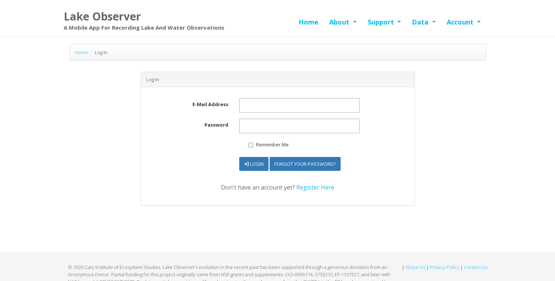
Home (308, 22)
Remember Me (268, 144)
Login (254, 164)
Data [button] (421, 22)
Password (216, 124)
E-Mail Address (210, 104)
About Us (415, 267)
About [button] (340, 22)
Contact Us (475, 267)
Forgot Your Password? (305, 164)
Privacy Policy (444, 267)
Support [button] (382, 22)
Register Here (315, 187)
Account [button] (461, 22)
